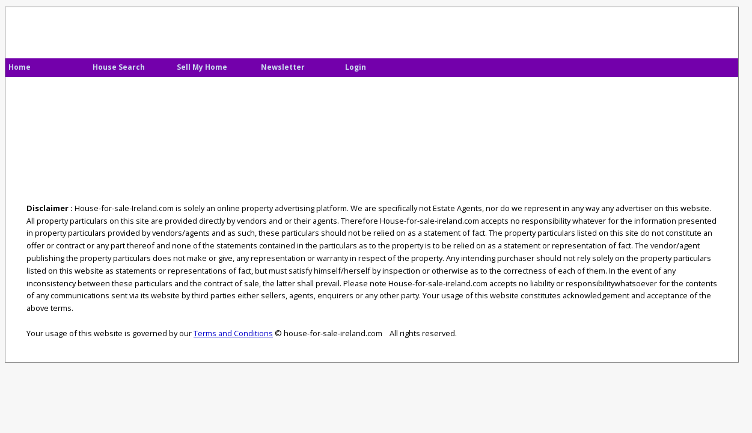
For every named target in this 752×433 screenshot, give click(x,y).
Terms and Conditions (233, 333)
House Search (119, 67)
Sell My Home (202, 67)
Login (355, 67)
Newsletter (283, 67)
